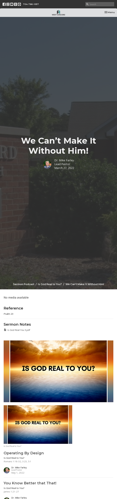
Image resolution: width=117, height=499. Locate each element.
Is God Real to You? (50, 284)
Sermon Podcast (23, 284)
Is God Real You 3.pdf (17, 329)
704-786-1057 (31, 4)
